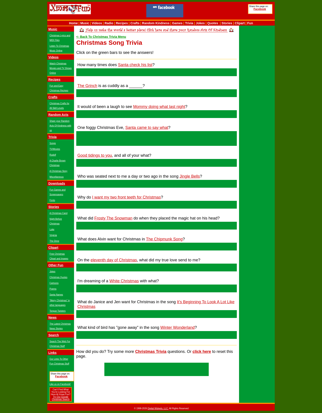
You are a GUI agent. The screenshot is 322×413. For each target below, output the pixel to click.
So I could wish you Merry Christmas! (156, 204)
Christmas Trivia (150, 351)
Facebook (260, 9)
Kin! (156, 162)
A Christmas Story (58, 171)
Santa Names (56, 294)
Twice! (156, 72)
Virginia (53, 235)
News (52, 317)
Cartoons (54, 283)
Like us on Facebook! (60, 384)
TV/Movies (55, 149)
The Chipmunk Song (164, 239)
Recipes (122, 23)
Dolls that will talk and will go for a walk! (156, 314)
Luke (52, 229)
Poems (53, 289)
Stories (227, 23)
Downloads (56, 183)
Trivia (189, 23)
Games (177, 23)
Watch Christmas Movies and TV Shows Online (61, 68)
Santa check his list (135, 65)
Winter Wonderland (177, 327)
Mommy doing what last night (159, 106)
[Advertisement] (216, 11)
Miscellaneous (57, 177)
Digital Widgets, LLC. (158, 408)
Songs (53, 143)
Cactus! (156, 93)
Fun (250, 23)
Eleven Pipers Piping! (156, 267)
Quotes (212, 23)
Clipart (240, 23)
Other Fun (55, 265)
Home (73, 23)
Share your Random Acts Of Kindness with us (60, 126)
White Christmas (124, 281)
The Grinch (87, 85)
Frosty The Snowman (113, 218)
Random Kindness (155, 23)
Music (84, 23)
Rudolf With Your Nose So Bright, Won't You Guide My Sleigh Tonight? (156, 138)
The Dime (54, 241)
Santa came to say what (146, 127)
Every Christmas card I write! (156, 288)
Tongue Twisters (58, 311)
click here (201, 351)
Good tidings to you (94, 155)
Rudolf (53, 155)
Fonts (52, 200)
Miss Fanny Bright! (156, 183)
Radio (109, 23)
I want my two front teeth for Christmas (126, 197)
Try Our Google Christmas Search (60, 398)
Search (53, 335)
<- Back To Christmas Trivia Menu (101, 37)
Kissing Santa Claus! (157, 114)
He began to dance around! (156, 225)
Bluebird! (156, 335)
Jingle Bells (190, 176)
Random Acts (58, 114)
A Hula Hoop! (156, 246)
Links (52, 352)
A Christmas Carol (59, 213)
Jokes (200, 23)
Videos (97, 23)
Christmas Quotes (58, 277)
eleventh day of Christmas (114, 260)
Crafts (134, 23)
